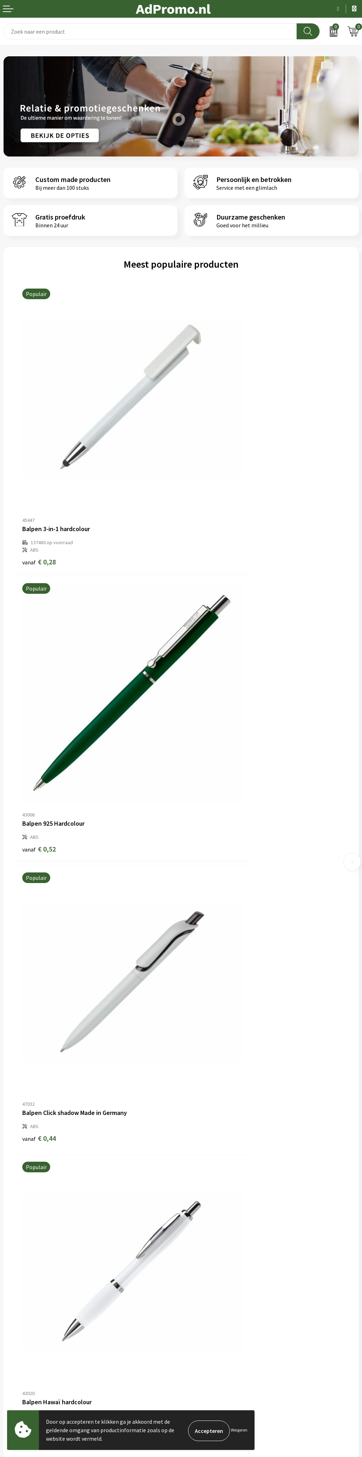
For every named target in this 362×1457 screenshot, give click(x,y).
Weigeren (239, 1430)
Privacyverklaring (206, 1316)
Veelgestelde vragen (209, 1207)
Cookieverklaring (205, 1305)
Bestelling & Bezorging (32, 1305)
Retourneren (19, 1327)
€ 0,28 (39, 492)
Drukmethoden (203, 1228)
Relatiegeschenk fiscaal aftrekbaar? (228, 1218)
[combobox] (150, 31)
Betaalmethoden (24, 1316)
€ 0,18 (205, 720)
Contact (13, 1295)
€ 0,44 (39, 712)
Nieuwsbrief (199, 1196)
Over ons (195, 1185)
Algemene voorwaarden (213, 1295)
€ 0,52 (205, 485)
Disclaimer (197, 1327)
